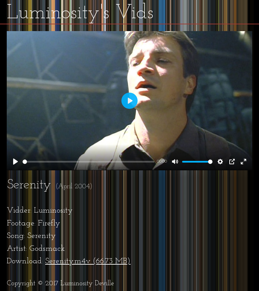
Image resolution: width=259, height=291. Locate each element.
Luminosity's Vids (80, 13)
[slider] (88, 162)
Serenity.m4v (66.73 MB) (88, 261)
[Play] (15, 161)
